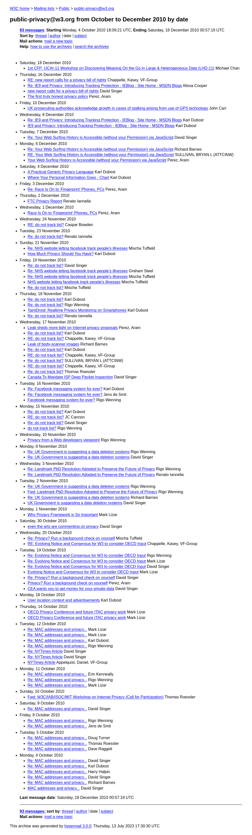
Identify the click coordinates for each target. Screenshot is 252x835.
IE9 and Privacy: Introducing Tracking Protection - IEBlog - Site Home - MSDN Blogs (101, 126)
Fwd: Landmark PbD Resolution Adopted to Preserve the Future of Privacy (92, 492)
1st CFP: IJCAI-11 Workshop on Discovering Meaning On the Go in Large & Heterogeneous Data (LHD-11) (121, 68)
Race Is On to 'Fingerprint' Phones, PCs (62, 213)
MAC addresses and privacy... (54, 788)
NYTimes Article (41, 662)
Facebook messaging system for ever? (61, 400)
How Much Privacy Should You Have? (61, 254)
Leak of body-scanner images (53, 344)
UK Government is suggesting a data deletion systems (75, 503)
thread (41, 36)
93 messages (32, 30)
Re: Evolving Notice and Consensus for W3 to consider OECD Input (87, 555)
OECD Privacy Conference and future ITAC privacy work (77, 612)
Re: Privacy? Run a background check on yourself (71, 538)
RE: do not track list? (46, 225)
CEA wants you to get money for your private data (71, 589)
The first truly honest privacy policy (58, 96)
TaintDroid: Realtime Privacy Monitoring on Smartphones (77, 310)
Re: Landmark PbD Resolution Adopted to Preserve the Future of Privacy (91, 469)
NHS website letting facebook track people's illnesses (74, 282)
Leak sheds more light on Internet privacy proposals (73, 328)
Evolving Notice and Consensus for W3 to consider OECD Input (83, 572)
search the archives (92, 46)
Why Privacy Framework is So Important (63, 515)
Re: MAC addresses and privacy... (57, 629)
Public (64, 8)
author (55, 36)
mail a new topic (58, 41)
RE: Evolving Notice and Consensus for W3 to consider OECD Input (87, 544)
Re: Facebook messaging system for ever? (65, 389)
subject (80, 36)
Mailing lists (44, 8)
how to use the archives (51, 46)
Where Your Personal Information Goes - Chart (68, 177)
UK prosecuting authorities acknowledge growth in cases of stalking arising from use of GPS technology (118, 108)
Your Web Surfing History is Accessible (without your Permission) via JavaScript (97, 160)
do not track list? (42, 428)
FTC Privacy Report (45, 201)
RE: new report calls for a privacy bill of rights (67, 80)
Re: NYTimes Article (45, 651)
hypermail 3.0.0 (77, 826)
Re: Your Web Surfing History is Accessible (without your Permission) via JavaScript (100, 137)
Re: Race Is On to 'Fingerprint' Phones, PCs (66, 189)
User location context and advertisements (64, 600)
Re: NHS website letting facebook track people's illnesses (78, 248)
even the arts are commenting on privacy (63, 526)
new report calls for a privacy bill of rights (63, 91)
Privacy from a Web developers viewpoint (64, 440)
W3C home (20, 8)
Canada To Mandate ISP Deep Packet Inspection (70, 377)
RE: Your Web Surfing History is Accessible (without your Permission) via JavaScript (101, 155)
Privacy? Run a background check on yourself (68, 583)
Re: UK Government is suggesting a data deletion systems (78, 452)
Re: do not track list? (45, 236)
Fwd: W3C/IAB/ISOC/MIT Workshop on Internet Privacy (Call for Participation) (95, 697)
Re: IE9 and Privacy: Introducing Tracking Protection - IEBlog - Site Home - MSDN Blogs (105, 86)
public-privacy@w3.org (94, 8)
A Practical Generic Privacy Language (61, 172)
